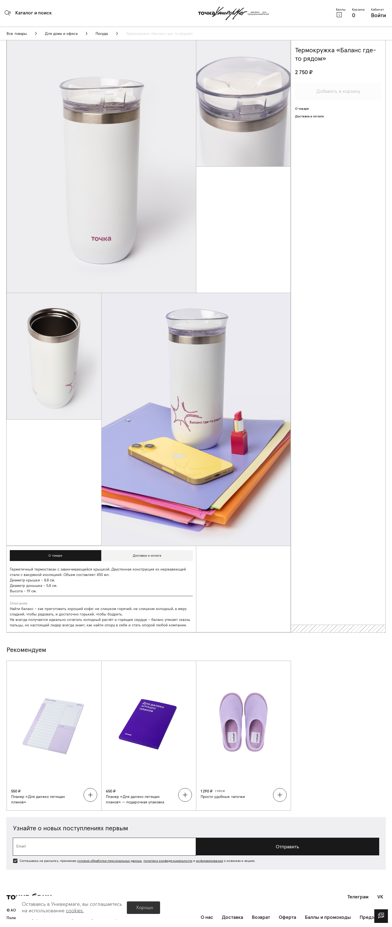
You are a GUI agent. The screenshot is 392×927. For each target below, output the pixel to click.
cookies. (75, 911)
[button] (28, 13)
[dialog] (381, 916)
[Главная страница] (233, 13)
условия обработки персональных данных (109, 861)
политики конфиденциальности (167, 861)
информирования (209, 861)
